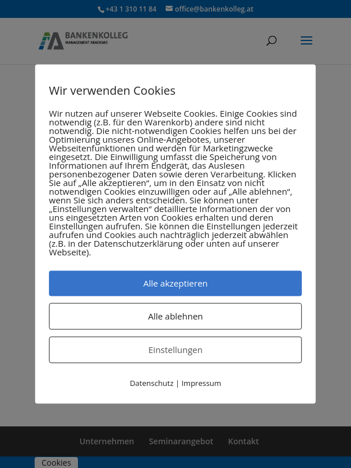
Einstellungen (175, 349)
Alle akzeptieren (175, 283)
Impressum (201, 383)
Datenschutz (152, 383)
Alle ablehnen (175, 316)
